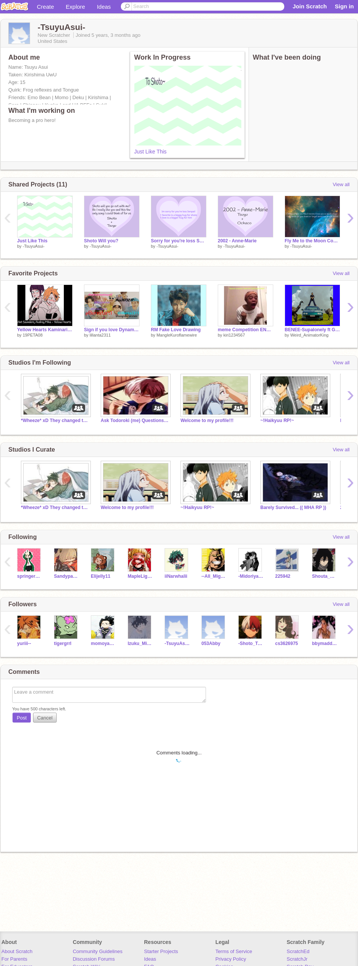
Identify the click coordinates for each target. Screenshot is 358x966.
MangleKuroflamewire (177, 335)
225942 (282, 576)
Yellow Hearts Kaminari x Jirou (45, 329)
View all (341, 184)
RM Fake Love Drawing (176, 329)
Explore (75, 6)
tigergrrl (62, 643)
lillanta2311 (100, 335)
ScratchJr (297, 959)
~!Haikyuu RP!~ (277, 420)
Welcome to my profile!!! (207, 420)
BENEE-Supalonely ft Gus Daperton (312, 329)
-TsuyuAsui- (33, 246)
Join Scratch (310, 6)
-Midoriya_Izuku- (251, 576)
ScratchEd (298, 951)
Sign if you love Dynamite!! (111, 329)
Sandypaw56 (66, 576)
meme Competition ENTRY (245, 329)
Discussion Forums (94, 959)
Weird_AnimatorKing (309, 335)
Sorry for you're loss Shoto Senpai (178, 240)
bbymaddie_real (324, 643)
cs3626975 (286, 643)
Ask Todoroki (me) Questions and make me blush (135, 420)
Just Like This (150, 152)
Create (45, 6)
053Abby (210, 643)
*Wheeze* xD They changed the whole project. (55, 420)
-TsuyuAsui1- (177, 643)
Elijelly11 (100, 576)
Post (22, 718)
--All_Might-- (214, 576)
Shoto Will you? (101, 240)
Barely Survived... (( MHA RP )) (293, 507)
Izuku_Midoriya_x (140, 643)
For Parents (14, 959)
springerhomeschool (30, 576)
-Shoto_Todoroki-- (251, 643)
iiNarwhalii (176, 576)
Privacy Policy (230, 959)
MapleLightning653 (140, 576)
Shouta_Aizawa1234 (324, 576)
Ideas (104, 6)
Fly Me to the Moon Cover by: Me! (312, 240)
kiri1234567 (234, 335)
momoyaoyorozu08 (103, 643)
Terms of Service (233, 951)
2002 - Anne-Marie (237, 240)
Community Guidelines (97, 951)
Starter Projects (161, 951)
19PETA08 (33, 335)
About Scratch (17, 951)
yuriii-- (24, 643)
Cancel (44, 718)
